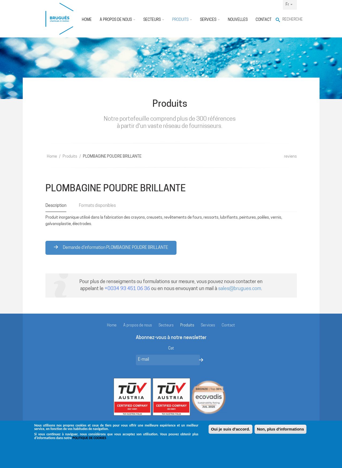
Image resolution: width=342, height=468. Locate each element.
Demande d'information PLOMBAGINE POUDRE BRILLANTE (111, 247)
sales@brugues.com (239, 288)
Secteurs (153, 20)
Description (55, 206)
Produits (182, 20)
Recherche (289, 20)
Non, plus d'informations (280, 432)
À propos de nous (117, 20)
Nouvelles (238, 20)
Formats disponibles (97, 206)
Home (87, 20)
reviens (290, 157)
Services (210, 20)
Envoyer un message (201, 360)
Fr (289, 5)
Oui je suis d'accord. (230, 432)
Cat (171, 349)
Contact (263, 20)
